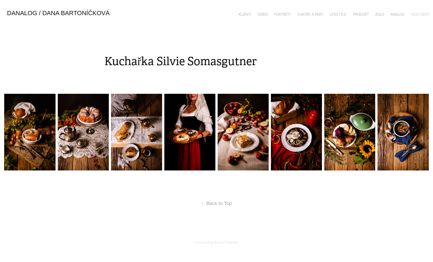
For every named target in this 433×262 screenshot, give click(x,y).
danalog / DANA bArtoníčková (58, 13)
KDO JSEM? (421, 14)
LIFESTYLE (338, 14)
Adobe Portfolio (226, 242)
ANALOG (397, 14)
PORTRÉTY (282, 14)
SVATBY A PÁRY (310, 14)
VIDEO (263, 14)
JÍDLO (379, 14)
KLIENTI (245, 14)
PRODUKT (361, 14)
